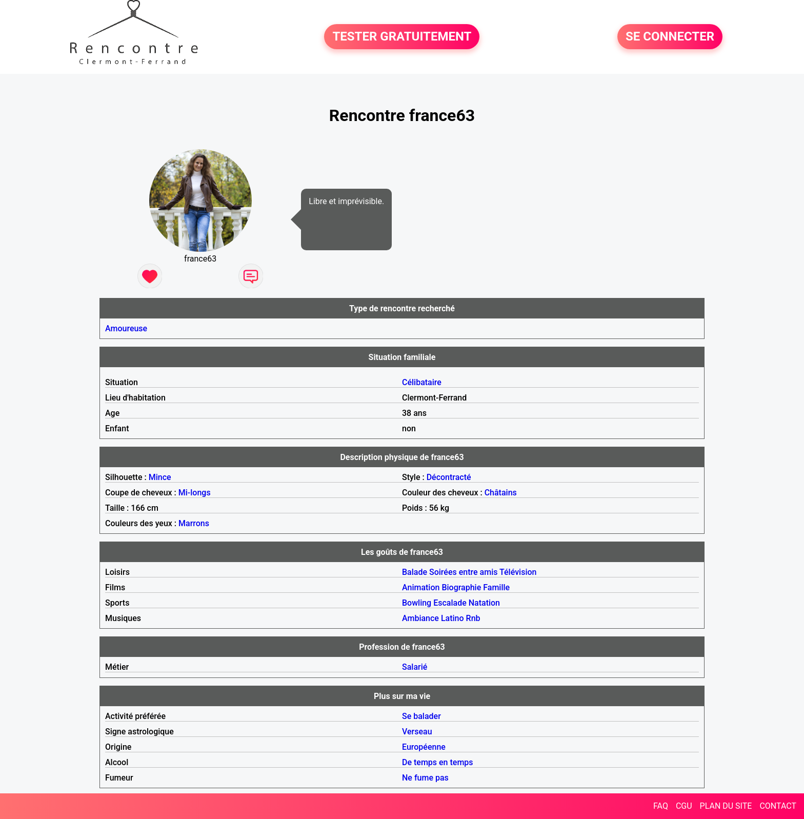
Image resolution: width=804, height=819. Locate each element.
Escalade (450, 603)
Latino (452, 618)
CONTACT (777, 806)
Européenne (424, 747)
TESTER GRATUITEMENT (401, 37)
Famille (496, 587)
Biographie (461, 587)
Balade (414, 572)
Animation (420, 587)
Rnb (473, 618)
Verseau (417, 731)
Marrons (193, 523)
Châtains (501, 492)
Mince (160, 477)
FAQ (660, 806)
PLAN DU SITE (726, 806)
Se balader (421, 716)
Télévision (517, 572)
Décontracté (449, 477)
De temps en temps (437, 762)
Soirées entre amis (463, 572)
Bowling (416, 603)
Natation (484, 603)
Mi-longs (194, 492)
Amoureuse (126, 328)
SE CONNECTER (670, 37)
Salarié (414, 667)
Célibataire (421, 382)
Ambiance (420, 618)
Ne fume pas (425, 778)
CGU (684, 806)
